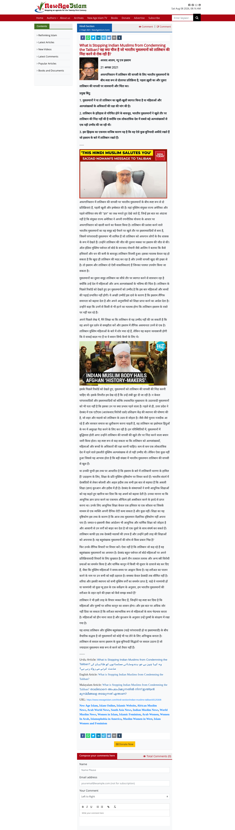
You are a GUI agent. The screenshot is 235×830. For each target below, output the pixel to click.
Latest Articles (46, 42)
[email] (114, 37)
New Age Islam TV (97, 18)
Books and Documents (51, 70)
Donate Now (124, 744)
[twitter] (93, 37)
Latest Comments (48, 56)
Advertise (139, 18)
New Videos (45, 49)
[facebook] (82, 37)
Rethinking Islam (47, 35)
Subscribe (154, 18)
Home (39, 18)
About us (65, 18)
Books (114, 18)
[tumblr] (119, 37)
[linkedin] (98, 37)
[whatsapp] (88, 37)
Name (83, 764)
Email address (88, 777)
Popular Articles (47, 63)
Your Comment (88, 790)
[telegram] (103, 37)
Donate (126, 18)
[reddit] (109, 37)
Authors (51, 18)
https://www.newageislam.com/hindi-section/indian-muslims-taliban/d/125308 (124, 700)
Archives (79, 18)
